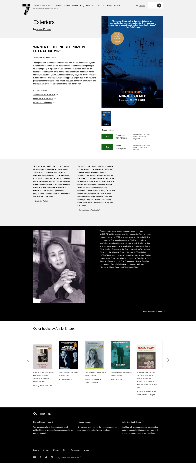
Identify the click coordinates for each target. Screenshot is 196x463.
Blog (65, 450)
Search (142, 5)
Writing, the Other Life (42, 385)
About (86, 450)
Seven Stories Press (42, 5)
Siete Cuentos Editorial (131, 422)
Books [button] (59, 6)
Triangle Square (84, 422)
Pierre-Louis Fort (38, 381)
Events (56, 450)
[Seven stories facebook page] (40, 457)
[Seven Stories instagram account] (52, 457)
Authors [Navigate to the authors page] (67, 6)
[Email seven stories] (34, 457)
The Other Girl (117, 379)
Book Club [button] (90, 6)
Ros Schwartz (38, 375)
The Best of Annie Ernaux (44, 94)
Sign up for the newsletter (68, 457)
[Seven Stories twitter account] (46, 457)
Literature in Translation (43, 98)
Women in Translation (42, 102)
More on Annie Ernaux (152, 311)
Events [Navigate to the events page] (75, 6)
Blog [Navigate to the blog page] (82, 6)
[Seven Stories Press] (26, 9)
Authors (46, 450)
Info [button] (98, 6)
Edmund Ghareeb (143, 384)
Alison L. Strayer (90, 375)
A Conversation (65, 379)
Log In (152, 5)
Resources (75, 450)
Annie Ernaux (43, 29)
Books (36, 450)
